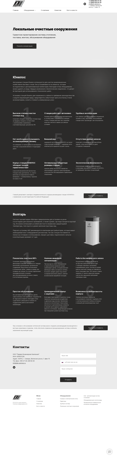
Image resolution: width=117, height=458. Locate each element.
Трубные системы (65, 447)
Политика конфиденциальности (20, 447)
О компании (45, 10)
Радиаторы (63, 445)
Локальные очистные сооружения (69, 450)
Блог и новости (72, 10)
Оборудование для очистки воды (93, 444)
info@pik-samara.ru (94, 4)
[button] (24, 46)
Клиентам (57, 10)
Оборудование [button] (29, 10)
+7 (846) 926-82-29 (95, 2)
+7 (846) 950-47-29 (95, 1)
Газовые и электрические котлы (69, 442)
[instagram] (85, 4)
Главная (15, 10)
